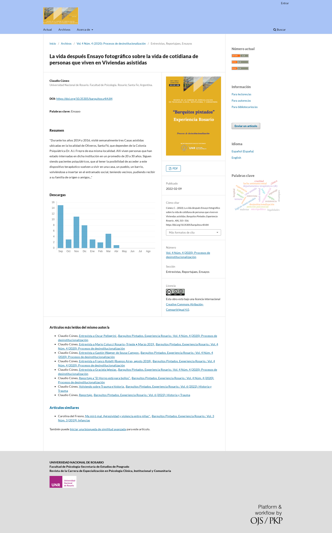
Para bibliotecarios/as (245, 107)
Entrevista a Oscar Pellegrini (98, 336)
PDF (175, 168)
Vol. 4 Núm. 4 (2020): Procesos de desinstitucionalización (111, 43)
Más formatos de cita (182, 232)
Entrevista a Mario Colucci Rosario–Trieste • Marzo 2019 (117, 344)
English (236, 157)
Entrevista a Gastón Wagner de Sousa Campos (109, 352)
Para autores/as (241, 100)
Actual (47, 29)
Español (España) (243, 151)
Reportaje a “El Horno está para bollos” (104, 378)
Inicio (53, 43)
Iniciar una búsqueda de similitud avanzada (98, 429)
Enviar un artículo (246, 126)
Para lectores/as (241, 94)
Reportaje (86, 395)
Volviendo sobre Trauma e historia (102, 386)
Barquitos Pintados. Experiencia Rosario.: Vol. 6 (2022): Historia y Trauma (142, 395)
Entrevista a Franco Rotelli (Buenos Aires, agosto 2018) (115, 361)
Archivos (64, 29)
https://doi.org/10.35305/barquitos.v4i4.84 (84, 98)
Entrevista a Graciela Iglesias (98, 369)
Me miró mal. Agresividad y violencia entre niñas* (118, 416)
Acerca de (84, 29)
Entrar (285, 3)
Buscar (279, 29)
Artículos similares (64, 408)
